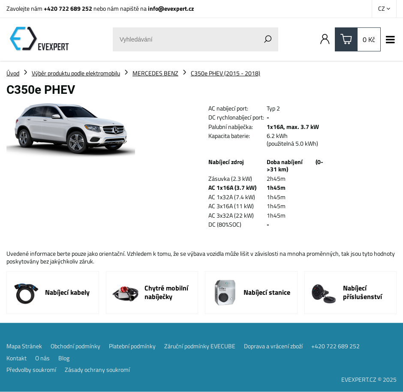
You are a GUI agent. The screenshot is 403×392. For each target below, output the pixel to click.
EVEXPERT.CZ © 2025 (369, 379)
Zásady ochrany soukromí (97, 370)
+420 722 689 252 (68, 8)
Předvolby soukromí (31, 370)
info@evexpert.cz (171, 8)
